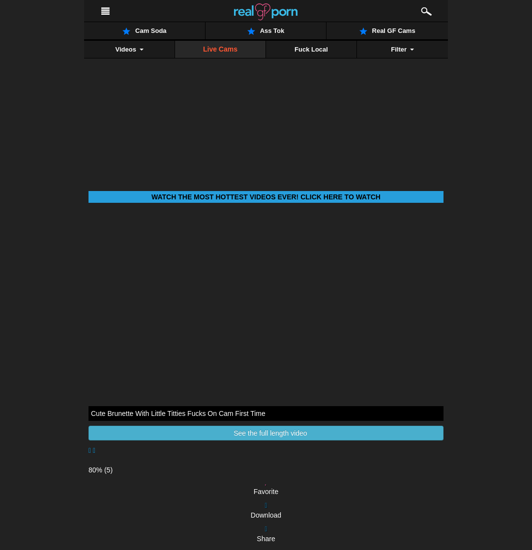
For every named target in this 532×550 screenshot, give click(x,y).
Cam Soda (144, 31)
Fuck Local (311, 49)
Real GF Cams (387, 31)
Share (266, 534)
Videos (129, 49)
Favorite (266, 487)
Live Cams (220, 49)
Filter (402, 49)
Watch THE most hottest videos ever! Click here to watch (266, 197)
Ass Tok (266, 31)
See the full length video (266, 433)
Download (266, 510)
